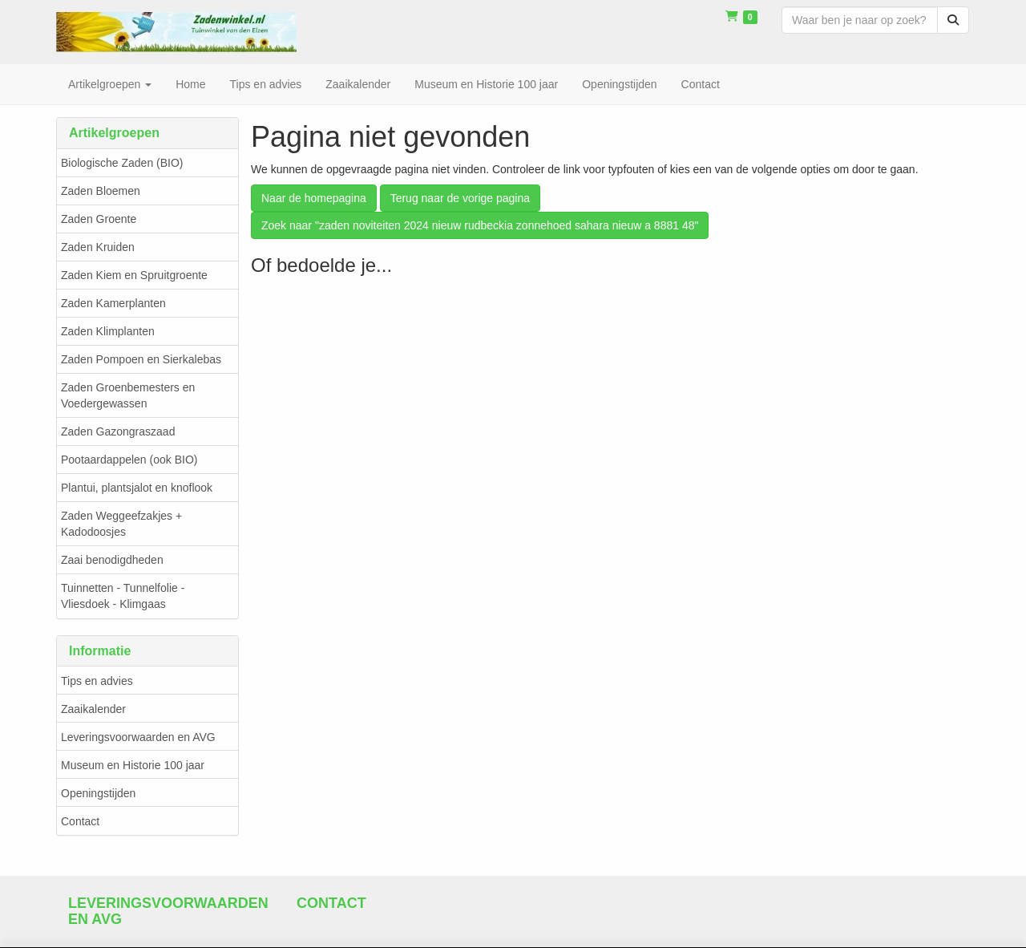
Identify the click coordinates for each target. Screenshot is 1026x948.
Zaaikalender (93, 709)
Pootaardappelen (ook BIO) (129, 459)
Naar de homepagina (313, 198)
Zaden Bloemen (100, 190)
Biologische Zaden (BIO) (122, 162)
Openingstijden (98, 793)
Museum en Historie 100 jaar (132, 765)
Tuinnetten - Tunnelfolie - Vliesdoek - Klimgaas (122, 595)
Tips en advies (97, 681)
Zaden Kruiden (98, 247)
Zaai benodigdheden (112, 559)
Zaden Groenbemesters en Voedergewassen (128, 395)
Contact (80, 821)
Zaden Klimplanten (108, 331)
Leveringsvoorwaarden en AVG (138, 737)
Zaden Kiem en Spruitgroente (134, 275)
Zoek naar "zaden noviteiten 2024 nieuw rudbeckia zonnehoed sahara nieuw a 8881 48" (479, 225)
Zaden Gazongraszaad (118, 431)
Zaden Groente (98, 219)
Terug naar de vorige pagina (460, 198)
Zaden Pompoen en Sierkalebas (141, 359)
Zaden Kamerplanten (113, 303)
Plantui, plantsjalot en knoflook (136, 487)
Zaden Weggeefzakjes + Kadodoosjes (121, 523)
